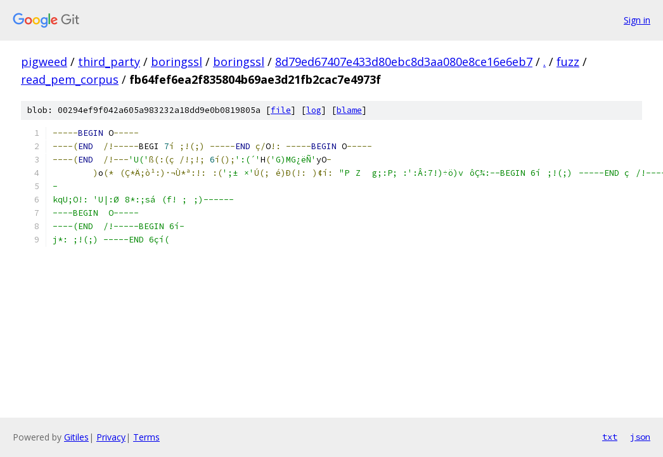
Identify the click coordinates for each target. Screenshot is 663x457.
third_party (109, 61)
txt (609, 436)
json (640, 436)
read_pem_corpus (70, 79)
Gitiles (76, 437)
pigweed (44, 61)
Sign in (637, 20)
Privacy (111, 437)
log (313, 110)
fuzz (568, 61)
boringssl (176, 61)
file (281, 110)
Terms (146, 437)
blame (349, 110)
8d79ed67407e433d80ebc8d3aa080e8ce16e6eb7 (403, 61)
